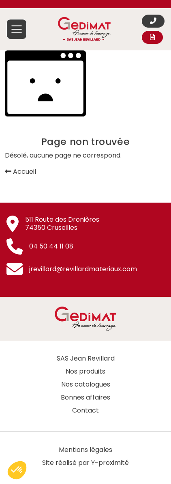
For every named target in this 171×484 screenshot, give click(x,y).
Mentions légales (85, 449)
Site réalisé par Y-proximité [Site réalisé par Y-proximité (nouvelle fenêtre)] (85, 462)
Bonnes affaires (85, 397)
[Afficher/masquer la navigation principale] (16, 29)
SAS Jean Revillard (86, 358)
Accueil (20, 171)
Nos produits (85, 371)
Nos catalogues (85, 384)
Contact (85, 410)
